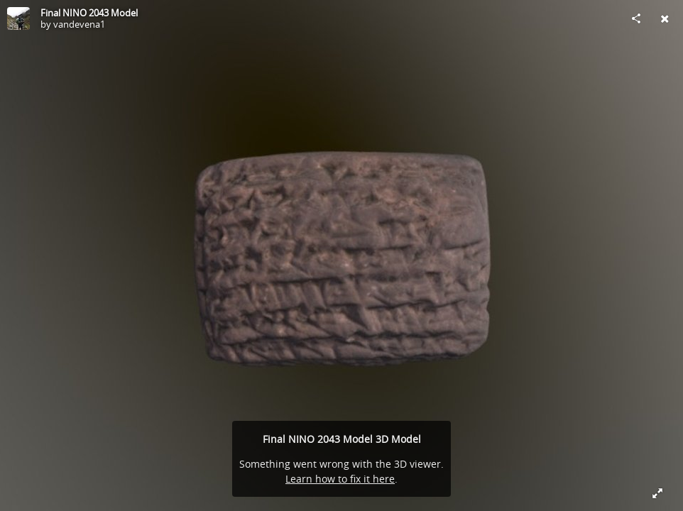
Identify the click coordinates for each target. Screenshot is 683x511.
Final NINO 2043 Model (89, 12)
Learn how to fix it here (340, 478)
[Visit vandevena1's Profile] (18, 18)
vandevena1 (79, 24)
